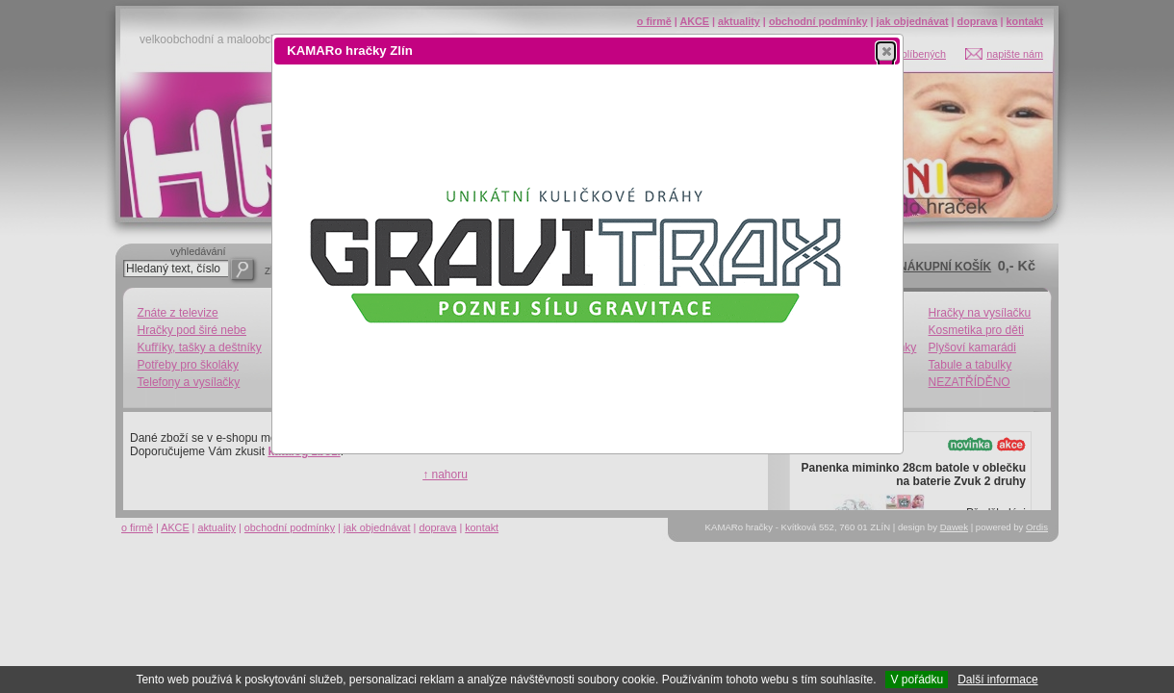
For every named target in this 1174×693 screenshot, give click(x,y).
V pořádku (916, 679)
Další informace (997, 679)
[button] (886, 51)
